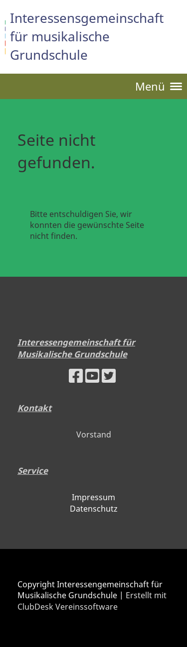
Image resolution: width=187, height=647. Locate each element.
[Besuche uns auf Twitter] (109, 375)
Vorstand (93, 434)
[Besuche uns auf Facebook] (76, 375)
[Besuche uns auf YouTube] (92, 375)
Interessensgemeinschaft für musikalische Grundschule (87, 36)
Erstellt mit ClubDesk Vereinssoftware (92, 601)
